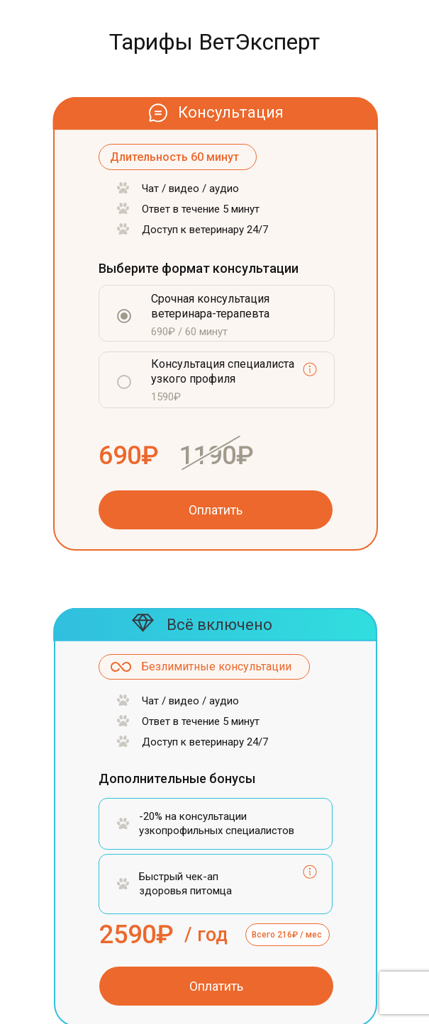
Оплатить (216, 986)
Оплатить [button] (216, 509)
